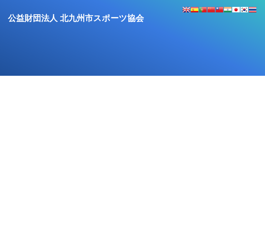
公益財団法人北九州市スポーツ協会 (76, 18)
